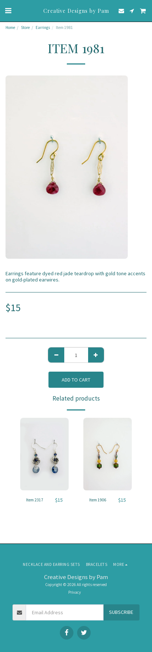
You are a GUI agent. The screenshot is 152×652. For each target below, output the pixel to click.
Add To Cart (76, 379)
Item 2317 (34, 499)
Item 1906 (97, 499)
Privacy (74, 592)
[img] (44, 454)
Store (25, 27)
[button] (8, 10)
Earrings (43, 27)
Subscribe (121, 612)
